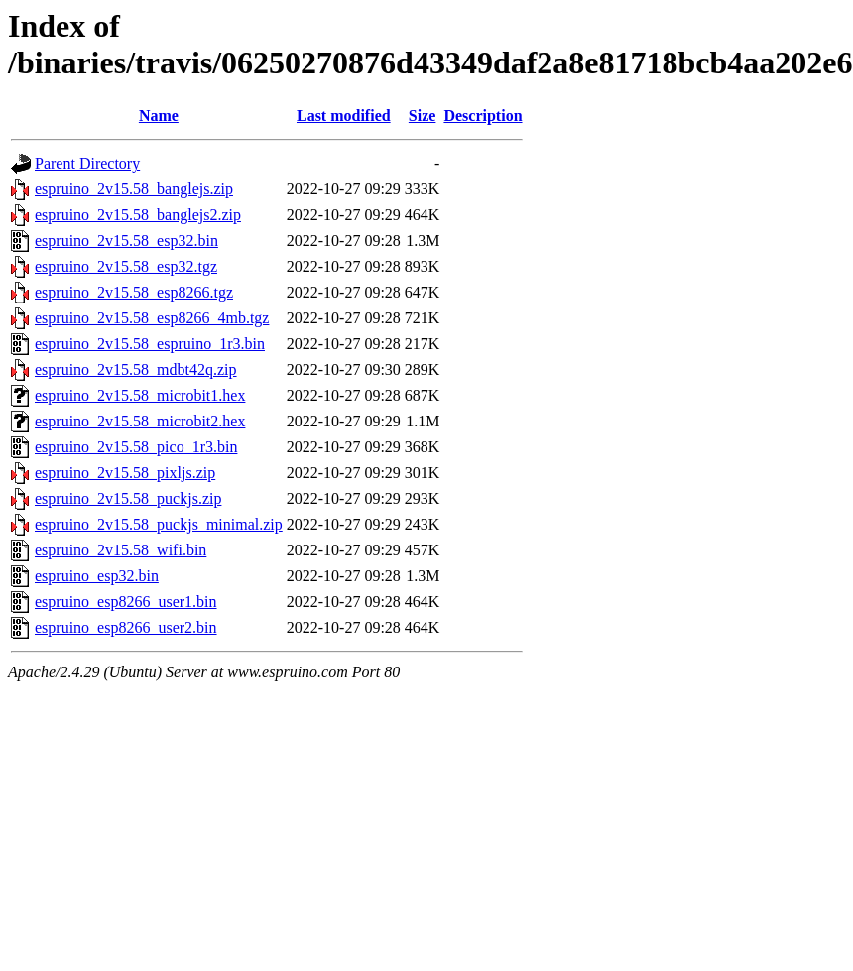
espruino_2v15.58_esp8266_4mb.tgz (152, 317)
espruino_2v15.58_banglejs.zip (134, 189)
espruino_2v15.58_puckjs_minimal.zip (159, 524)
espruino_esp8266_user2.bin (126, 627)
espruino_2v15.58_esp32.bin (126, 240)
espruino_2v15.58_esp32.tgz (126, 266)
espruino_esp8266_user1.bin (126, 601)
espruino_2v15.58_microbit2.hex (140, 421)
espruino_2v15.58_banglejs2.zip (138, 214)
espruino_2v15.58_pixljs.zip (125, 472)
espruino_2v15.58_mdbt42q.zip (136, 369)
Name (159, 115)
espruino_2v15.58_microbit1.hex (140, 395)
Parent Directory (87, 163)
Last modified (344, 115)
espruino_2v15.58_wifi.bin (120, 550)
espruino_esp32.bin (97, 575)
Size (422, 115)
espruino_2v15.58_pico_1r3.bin (136, 446)
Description (482, 115)
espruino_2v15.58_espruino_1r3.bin (150, 343)
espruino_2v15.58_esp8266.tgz (134, 292)
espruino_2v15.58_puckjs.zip (128, 498)
